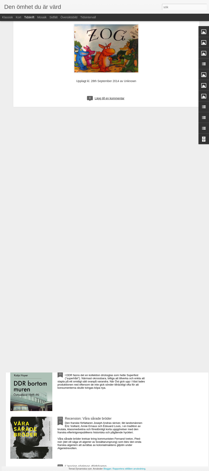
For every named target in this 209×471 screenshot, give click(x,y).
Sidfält (53, 17)
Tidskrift (29, 17)
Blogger (107, 468)
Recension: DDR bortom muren (88, 371)
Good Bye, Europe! (79, 275)
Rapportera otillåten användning (129, 468)
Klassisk (7, 17)
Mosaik (41, 17)
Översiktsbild (68, 17)
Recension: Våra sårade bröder (88, 418)
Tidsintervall (88, 17)
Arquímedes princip (79, 323)
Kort (18, 17)
